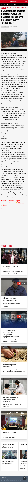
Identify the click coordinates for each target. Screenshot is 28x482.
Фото (18, 7)
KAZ (2, 5)
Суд (11, 26)
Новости (3, 7)
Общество (15, 26)
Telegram (21, 203)
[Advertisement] (14, 229)
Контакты (4, 477)
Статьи (9, 7)
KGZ (5, 5)
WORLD (15, 5)
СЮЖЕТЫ (24, 7)
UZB (12, 5)
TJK (7, 5)
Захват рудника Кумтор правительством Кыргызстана (13, 29)
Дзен (5, 205)
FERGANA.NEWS (14, 2)
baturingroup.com (15, 480)
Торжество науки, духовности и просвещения (8, 446)
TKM (9, 5)
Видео (14, 7)
